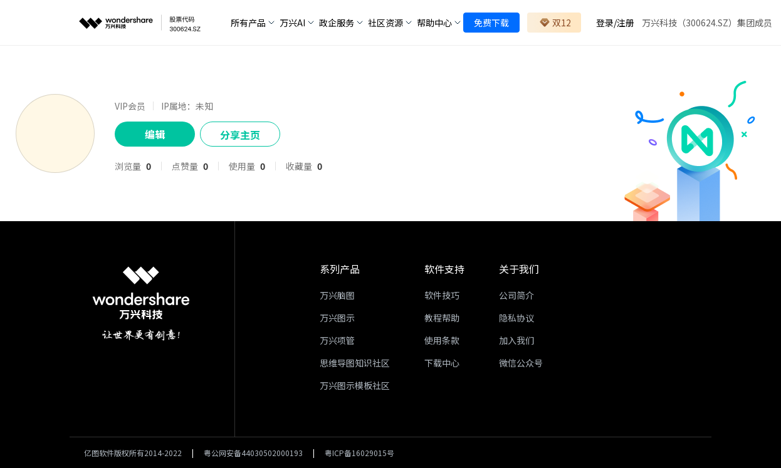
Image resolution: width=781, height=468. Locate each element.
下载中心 (441, 362)
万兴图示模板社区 (355, 385)
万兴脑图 (337, 295)
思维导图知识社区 (355, 362)
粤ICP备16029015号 (359, 452)
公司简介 (516, 295)
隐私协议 (516, 317)
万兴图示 (337, 317)
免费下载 (491, 22)
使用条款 (441, 340)
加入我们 (516, 340)
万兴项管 (337, 340)
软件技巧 (441, 295)
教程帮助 (441, 317)
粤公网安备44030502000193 (253, 452)
